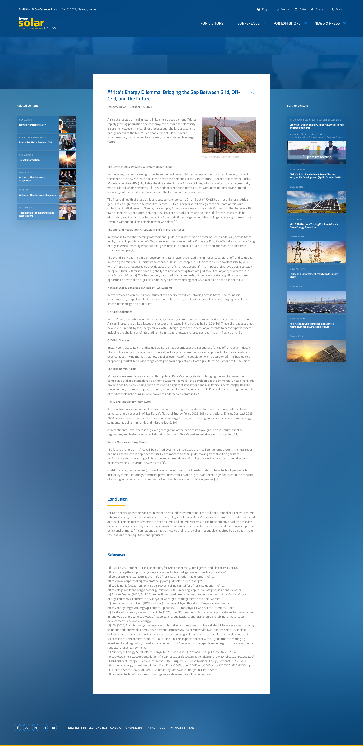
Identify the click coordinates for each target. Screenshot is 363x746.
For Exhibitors (287, 23)
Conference (248, 23)
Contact (116, 727)
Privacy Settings (182, 727)
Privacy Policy (156, 727)
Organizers (134, 727)
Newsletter (77, 727)
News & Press (327, 23)
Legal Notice (98, 727)
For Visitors (212, 23)
